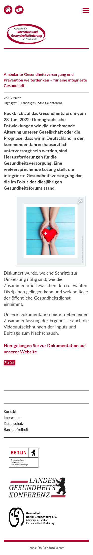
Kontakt (19, 9)
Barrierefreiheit (16, 429)
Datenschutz (14, 423)
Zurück (9, 363)
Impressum (12, 417)
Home (8, 9)
